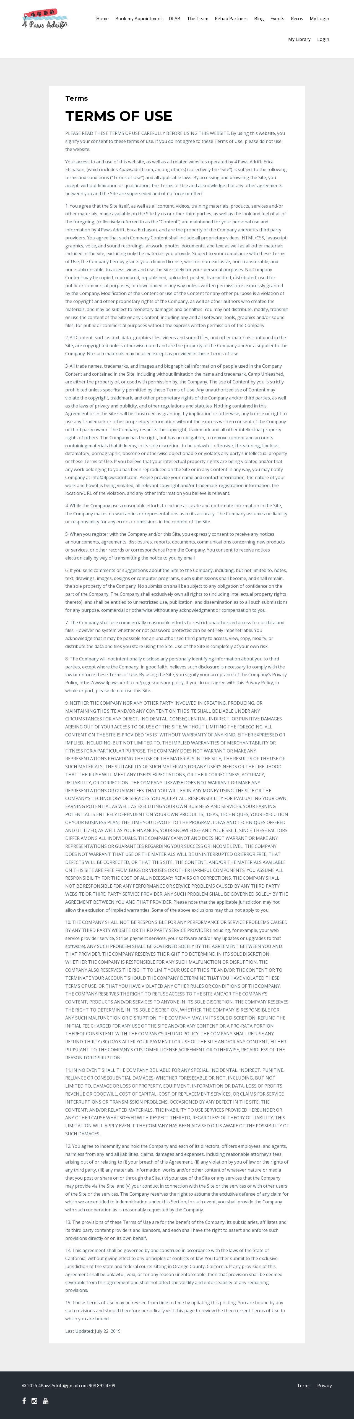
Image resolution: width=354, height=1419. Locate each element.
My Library (299, 39)
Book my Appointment (138, 18)
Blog (259, 18)
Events (277, 18)
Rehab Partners (231, 18)
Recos (297, 18)
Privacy (324, 1386)
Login (323, 39)
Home (102, 18)
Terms (304, 1386)
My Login (319, 18)
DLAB (174, 18)
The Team (197, 18)
